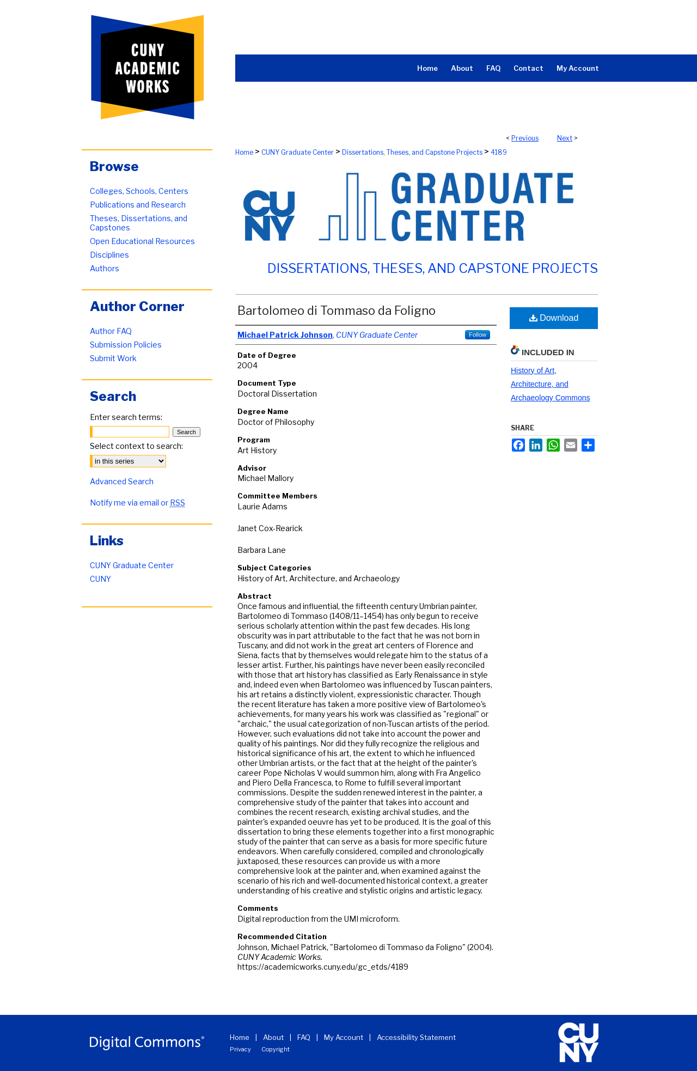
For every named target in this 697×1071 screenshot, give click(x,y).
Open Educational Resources (142, 241)
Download (554, 317)
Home (244, 152)
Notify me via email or (137, 502)
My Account (343, 1037)
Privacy (240, 1049)
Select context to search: (136, 446)
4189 (499, 152)
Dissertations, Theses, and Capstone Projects (412, 152)
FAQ (303, 1037)
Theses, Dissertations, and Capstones (138, 223)
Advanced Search (122, 481)
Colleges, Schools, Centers (139, 191)
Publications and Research (138, 204)
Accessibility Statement (416, 1037)
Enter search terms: (126, 417)
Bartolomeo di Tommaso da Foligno (336, 310)
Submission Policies (126, 344)
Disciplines (109, 254)
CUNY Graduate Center (297, 152)
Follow (477, 334)
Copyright (275, 1049)
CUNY (100, 578)
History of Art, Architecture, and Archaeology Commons (550, 384)
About (273, 1037)
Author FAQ (111, 331)
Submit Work (113, 358)
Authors (104, 268)
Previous (525, 138)
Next (564, 138)
